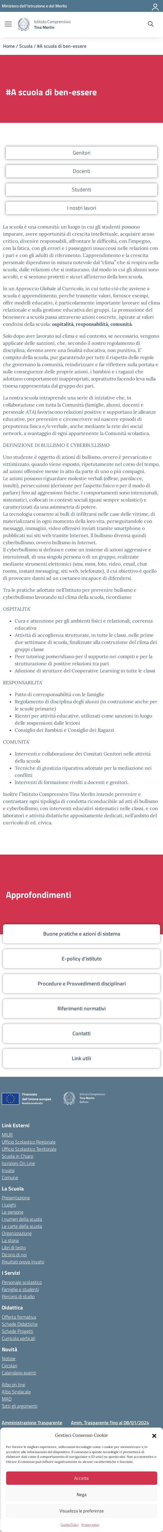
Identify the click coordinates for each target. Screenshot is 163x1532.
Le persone (12, 1211)
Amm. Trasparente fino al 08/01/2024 (110, 1422)
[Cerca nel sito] (150, 24)
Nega (82, 1494)
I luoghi (9, 1204)
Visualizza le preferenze (81, 1510)
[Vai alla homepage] (24, 24)
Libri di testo (14, 1247)
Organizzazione (17, 1233)
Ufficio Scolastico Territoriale (29, 1148)
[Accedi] (155, 6)
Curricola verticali (18, 1338)
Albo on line (13, 1384)
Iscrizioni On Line (18, 1163)
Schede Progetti (17, 1331)
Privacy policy (90, 1524)
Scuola (26, 46)
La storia (10, 1240)
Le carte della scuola (22, 1226)
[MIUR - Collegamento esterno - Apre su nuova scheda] (34, 6)
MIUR (7, 1134)
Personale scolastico (22, 1282)
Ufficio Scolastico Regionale (29, 1141)
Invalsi (8, 1170)
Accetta (81, 1478)
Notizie (8, 1358)
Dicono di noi (14, 1254)
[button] (154, 1435)
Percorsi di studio (18, 1296)
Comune (10, 1177)
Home (9, 46)
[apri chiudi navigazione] (8, 24)
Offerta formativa (19, 1316)
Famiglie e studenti (20, 1289)
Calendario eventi (19, 1372)
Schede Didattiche (20, 1324)
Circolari (9, 1365)
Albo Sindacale (16, 1391)
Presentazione (16, 1197)
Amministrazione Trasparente (32, 1422)
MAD (7, 1398)
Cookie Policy (69, 1524)
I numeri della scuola (22, 1219)
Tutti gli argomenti (19, 1405)
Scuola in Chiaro (17, 1156)
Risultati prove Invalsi (23, 1261)
